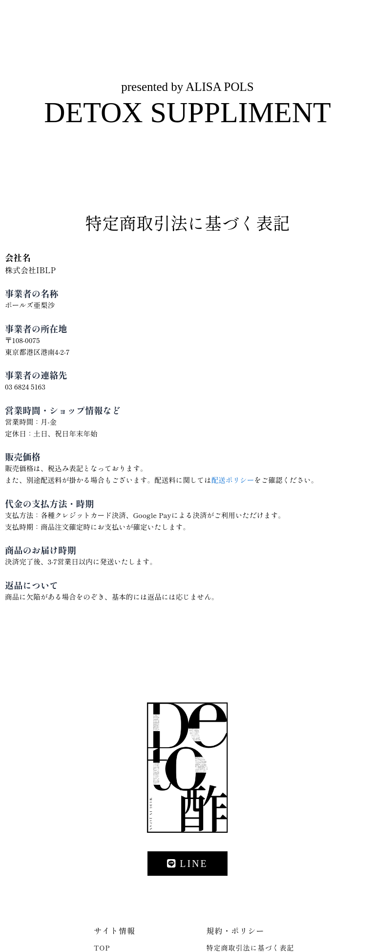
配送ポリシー (232, 480)
